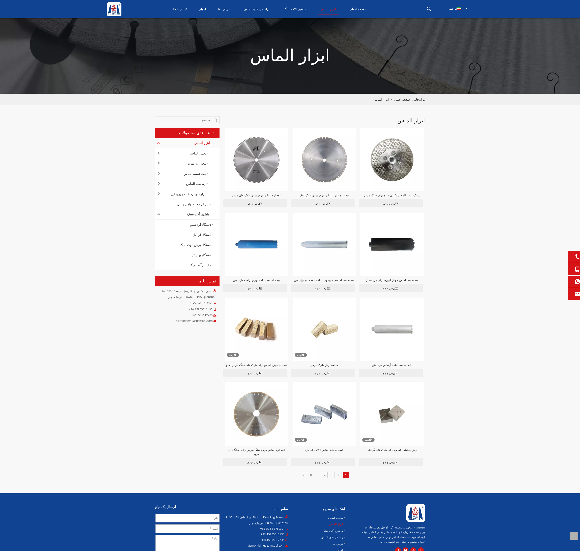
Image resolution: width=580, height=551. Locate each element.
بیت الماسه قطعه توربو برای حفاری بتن (256, 280)
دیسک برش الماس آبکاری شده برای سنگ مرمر (392, 195)
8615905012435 (202, 315)
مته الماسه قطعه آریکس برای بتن (392, 365)
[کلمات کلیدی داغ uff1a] (429, 8)
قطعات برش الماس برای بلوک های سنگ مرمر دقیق (256, 365)
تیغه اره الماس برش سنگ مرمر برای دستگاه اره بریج (256, 452)
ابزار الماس (182, 143)
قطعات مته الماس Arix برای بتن (324, 450)
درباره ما (338, 544)
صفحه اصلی (335, 518)
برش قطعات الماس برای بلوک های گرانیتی (392, 450)
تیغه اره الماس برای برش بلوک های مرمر (256, 195)
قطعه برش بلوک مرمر (324, 365)
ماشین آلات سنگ (182, 214)
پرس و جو (390, 203)
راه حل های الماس (332, 537)
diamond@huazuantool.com (194, 321)
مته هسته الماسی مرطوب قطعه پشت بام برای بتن (324, 280)
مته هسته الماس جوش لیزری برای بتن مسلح (392, 280)
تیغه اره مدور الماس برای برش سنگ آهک (324, 195)
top (574, 536)
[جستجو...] (183, 120)
